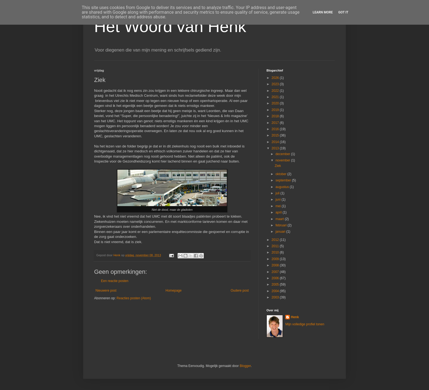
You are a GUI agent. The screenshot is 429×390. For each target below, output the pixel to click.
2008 (276, 265)
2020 (276, 103)
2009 (276, 259)
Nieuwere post (106, 290)
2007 (276, 272)
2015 (276, 135)
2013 (276, 148)
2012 (276, 240)
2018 (276, 116)
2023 (276, 84)
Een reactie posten (114, 281)
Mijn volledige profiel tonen (304, 324)
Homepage (174, 290)
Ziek (278, 166)
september (284, 180)
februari (282, 225)
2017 (276, 123)
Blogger (245, 366)
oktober (281, 174)
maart (280, 219)
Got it (343, 12)
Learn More (323, 12)
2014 (276, 142)
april (279, 212)
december (283, 154)
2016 (276, 129)
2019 (276, 110)
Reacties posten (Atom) (134, 298)
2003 (276, 297)
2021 (276, 97)
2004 (276, 291)
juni (279, 199)
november (283, 160)
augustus (283, 187)
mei (279, 206)
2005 (276, 284)
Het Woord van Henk (170, 26)
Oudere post (240, 290)
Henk (295, 317)
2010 (276, 252)
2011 (276, 246)
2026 (276, 78)
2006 (276, 278)
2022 (276, 91)
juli (278, 193)
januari (281, 232)
